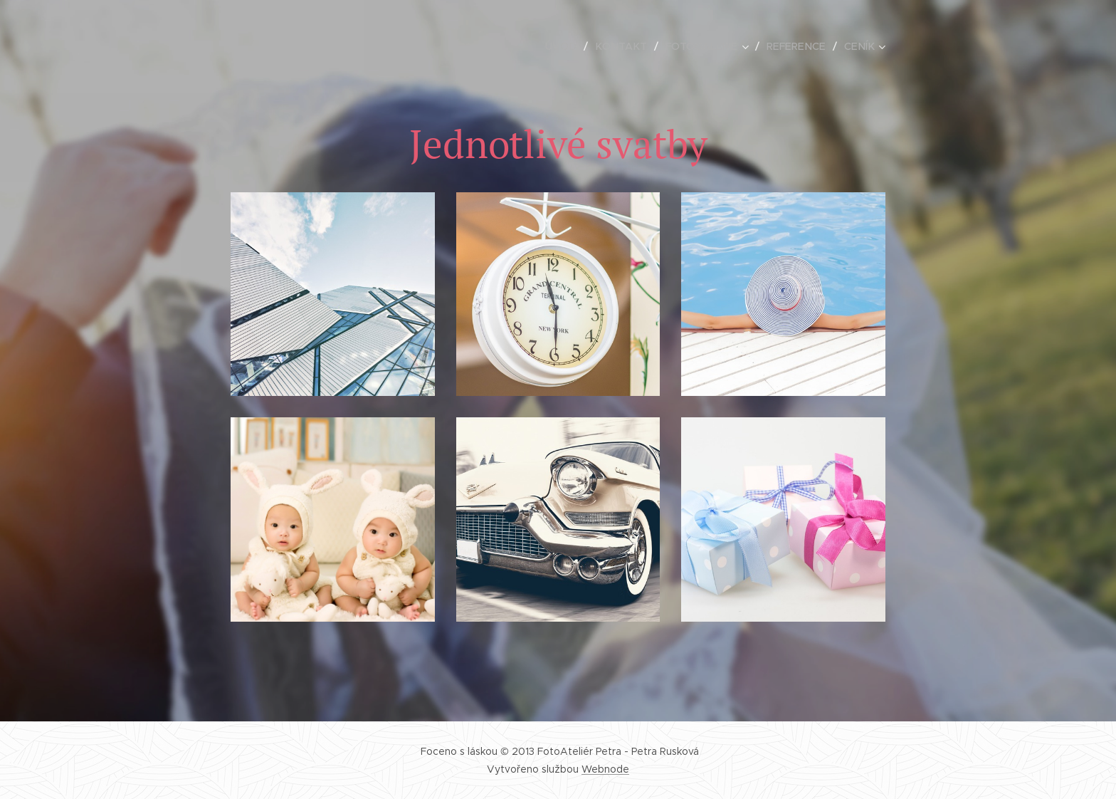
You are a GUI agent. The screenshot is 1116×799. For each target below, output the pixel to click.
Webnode (605, 769)
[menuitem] (575, 46)
